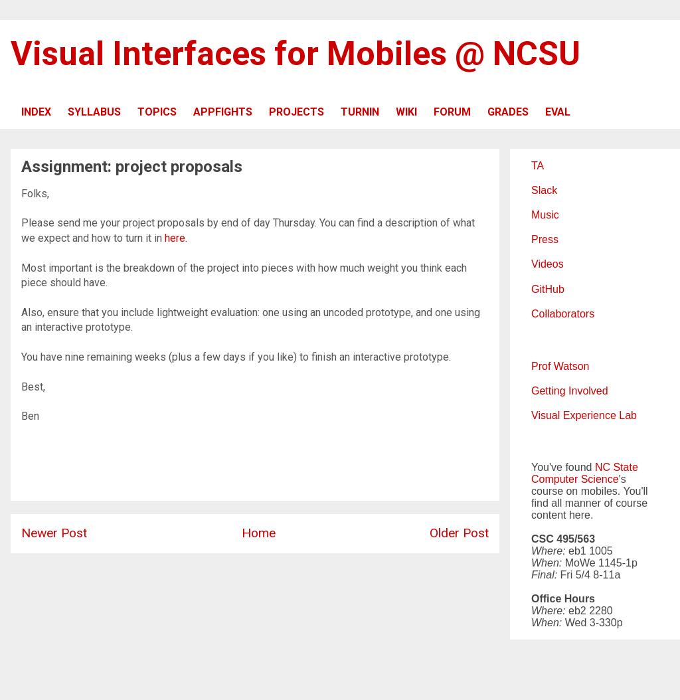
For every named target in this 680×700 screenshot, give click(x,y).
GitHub (547, 289)
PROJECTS (296, 112)
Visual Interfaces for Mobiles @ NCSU (295, 54)
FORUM (452, 112)
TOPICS (157, 112)
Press (544, 239)
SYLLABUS (94, 112)
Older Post (459, 533)
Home (259, 533)
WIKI (406, 112)
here (175, 238)
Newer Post (54, 533)
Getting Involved (569, 390)
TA (537, 165)
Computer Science (575, 479)
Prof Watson (560, 366)
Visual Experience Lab (584, 415)
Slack (544, 190)
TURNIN (360, 112)
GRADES (508, 112)
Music (545, 214)
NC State (616, 467)
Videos (547, 264)
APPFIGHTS (222, 112)
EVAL (557, 112)
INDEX (36, 112)
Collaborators (562, 313)
